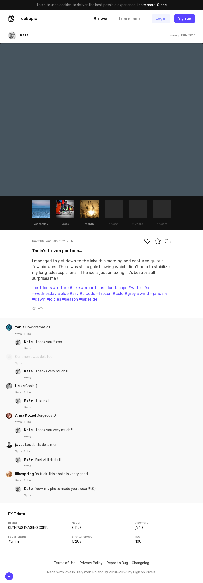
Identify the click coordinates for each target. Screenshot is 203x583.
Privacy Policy (91, 563)
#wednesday (44, 293)
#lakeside (88, 299)
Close (162, 5)
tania (20, 327)
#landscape (116, 287)
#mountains (92, 287)
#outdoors (42, 287)
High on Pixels (144, 572)
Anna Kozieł (26, 415)
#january (158, 293)
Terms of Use (65, 563)
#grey (130, 293)
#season (70, 299)
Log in (161, 18)
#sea (148, 287)
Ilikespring (25, 474)
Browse (101, 18)
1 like (27, 334)
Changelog (140, 563)
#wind (143, 293)
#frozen (104, 293)
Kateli (29, 342)
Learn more (146, 5)
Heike (20, 386)
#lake (75, 287)
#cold (118, 293)
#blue (63, 293)
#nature (61, 287)
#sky (74, 293)
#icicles (53, 299)
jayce (20, 445)
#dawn (38, 299)
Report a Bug (117, 563)
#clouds (87, 293)
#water (135, 287)
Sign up (184, 18)
